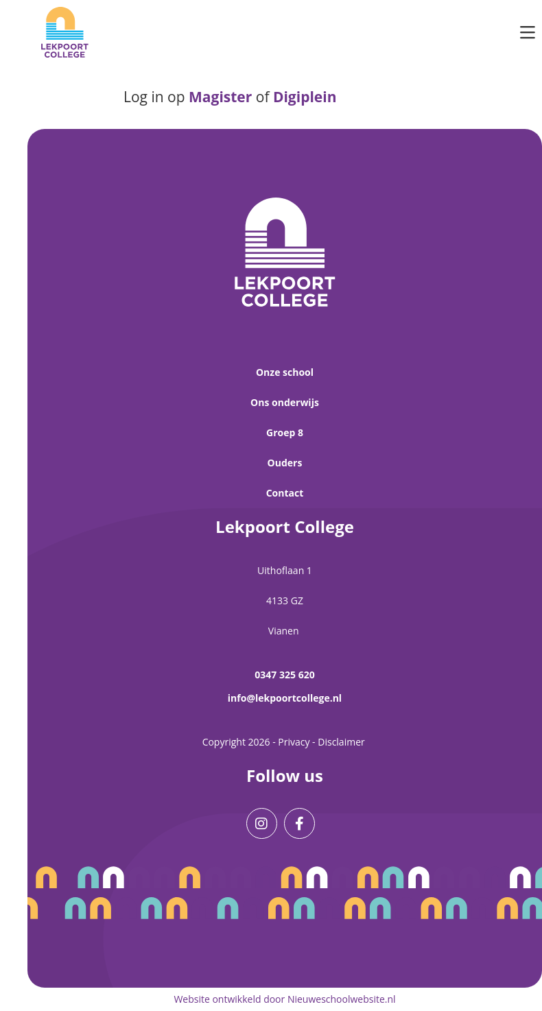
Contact (285, 492)
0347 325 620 (284, 674)
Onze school (285, 372)
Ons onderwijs (284, 402)
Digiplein (305, 96)
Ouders (285, 462)
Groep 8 (284, 432)
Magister (220, 96)
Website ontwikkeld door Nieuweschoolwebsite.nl (284, 999)
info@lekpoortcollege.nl (285, 697)
